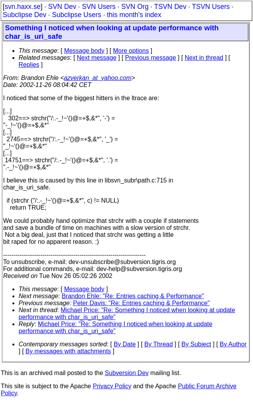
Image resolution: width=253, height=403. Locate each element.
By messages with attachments (68, 351)
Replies (29, 64)
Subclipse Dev (24, 15)
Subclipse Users (76, 15)
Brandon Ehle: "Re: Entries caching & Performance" (133, 296)
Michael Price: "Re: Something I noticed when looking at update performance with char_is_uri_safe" (115, 327)
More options (131, 50)
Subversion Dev (127, 373)
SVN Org (134, 6)
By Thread (159, 344)
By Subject (196, 344)
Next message (96, 57)
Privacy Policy (112, 386)
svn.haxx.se (23, 6)
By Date (125, 344)
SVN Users (98, 6)
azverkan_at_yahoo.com (97, 78)
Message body (84, 50)
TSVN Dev (170, 6)
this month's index (134, 15)
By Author (233, 344)
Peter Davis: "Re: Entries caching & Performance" (141, 303)
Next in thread (204, 57)
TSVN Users (211, 6)
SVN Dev (62, 6)
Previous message (150, 57)
